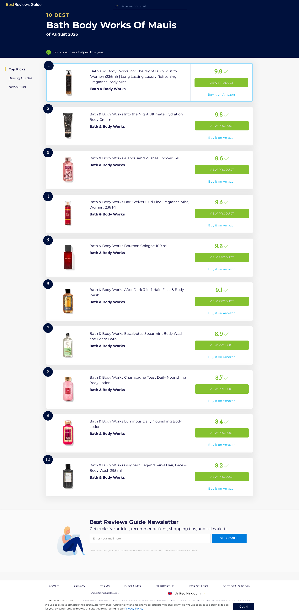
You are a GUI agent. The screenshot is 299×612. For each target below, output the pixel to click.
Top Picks (17, 69)
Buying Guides (20, 78)
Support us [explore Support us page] (165, 586)
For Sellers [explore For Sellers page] (198, 586)
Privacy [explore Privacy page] (79, 586)
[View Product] (149, 82)
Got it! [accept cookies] (243, 606)
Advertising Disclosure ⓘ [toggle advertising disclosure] (105, 592)
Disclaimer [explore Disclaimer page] (132, 586)
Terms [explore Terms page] (105, 586)
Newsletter (17, 87)
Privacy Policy (133, 608)
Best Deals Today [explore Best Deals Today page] (236, 586)
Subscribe (229, 538)
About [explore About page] (54, 586)
